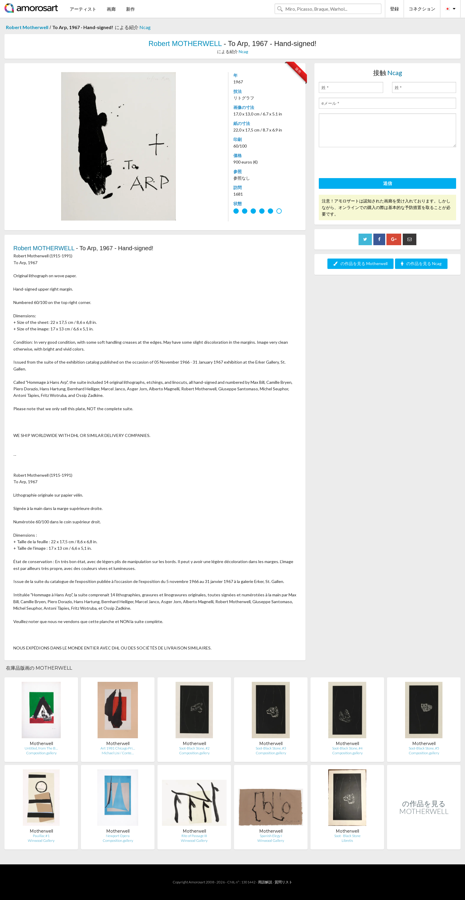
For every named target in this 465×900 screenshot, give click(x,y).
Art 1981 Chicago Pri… (118, 748)
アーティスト (83, 9)
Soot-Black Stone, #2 (194, 748)
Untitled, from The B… (41, 748)
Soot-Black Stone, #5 (424, 748)
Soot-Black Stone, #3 (271, 748)
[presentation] (364, 163)
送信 (387, 183)
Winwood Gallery (41, 840)
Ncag (145, 27)
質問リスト (283, 882)
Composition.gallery (41, 753)
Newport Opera (118, 836)
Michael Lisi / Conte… (118, 753)
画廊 (111, 9)
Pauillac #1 (41, 836)
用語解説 (265, 882)
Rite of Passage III (194, 836)
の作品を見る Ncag (421, 263)
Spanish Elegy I (271, 836)
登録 (394, 8)
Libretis (347, 840)
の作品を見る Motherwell (360, 263)
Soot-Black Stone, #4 (347, 748)
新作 (130, 9)
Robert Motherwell (27, 27)
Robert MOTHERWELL (185, 43)
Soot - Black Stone (347, 836)
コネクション (422, 8)
